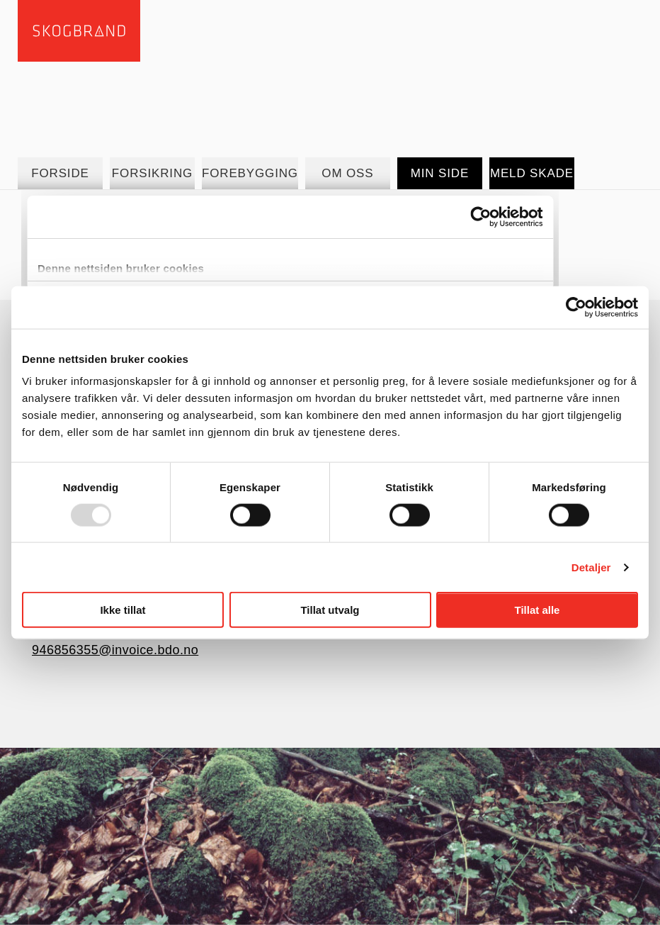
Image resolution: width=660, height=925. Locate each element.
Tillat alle (537, 610)
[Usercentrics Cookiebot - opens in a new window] (576, 307)
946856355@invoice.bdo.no (115, 650)
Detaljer (591, 567)
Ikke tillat (122, 610)
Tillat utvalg (329, 610)
